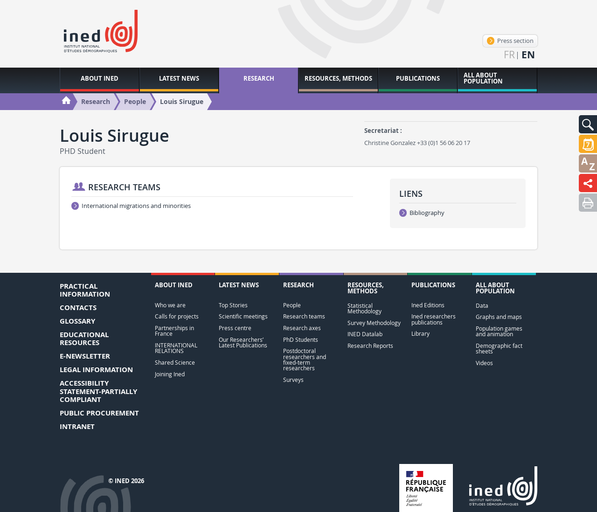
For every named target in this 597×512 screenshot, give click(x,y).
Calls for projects (177, 316)
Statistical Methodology (364, 308)
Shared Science (175, 363)
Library (420, 334)
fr (509, 55)
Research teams (304, 316)
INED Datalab (364, 334)
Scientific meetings (243, 316)
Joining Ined (170, 374)
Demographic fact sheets (499, 348)
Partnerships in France (174, 331)
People (292, 305)
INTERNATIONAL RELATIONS (176, 348)
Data (482, 306)
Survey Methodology (374, 323)
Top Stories (233, 305)
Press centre (235, 328)
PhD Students (300, 340)
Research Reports (370, 346)
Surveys (293, 380)
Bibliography (421, 212)
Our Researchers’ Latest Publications (243, 342)
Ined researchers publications (433, 319)
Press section (510, 40)
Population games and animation (499, 331)
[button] (588, 124)
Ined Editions (427, 305)
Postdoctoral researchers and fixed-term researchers (304, 359)
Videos (484, 363)
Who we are (170, 305)
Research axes (302, 328)
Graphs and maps (499, 317)
